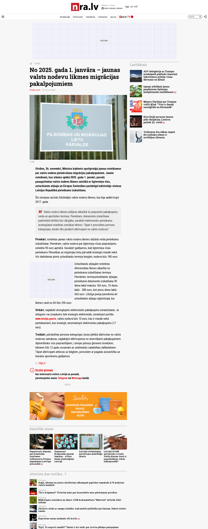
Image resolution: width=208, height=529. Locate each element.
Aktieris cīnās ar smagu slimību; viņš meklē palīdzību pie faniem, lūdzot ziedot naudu (82, 509)
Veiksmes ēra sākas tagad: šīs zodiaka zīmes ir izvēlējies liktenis (159, 134)
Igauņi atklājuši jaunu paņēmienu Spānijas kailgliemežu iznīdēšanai (158, 89)
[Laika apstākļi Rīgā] (131, 7)
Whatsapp (77, 378)
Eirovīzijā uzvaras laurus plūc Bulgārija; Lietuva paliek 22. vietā (158, 119)
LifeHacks (102, 17)
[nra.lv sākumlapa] (85, 7)
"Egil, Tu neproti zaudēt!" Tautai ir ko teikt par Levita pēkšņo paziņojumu (78, 527)
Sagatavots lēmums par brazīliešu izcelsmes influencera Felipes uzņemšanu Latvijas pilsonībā (40, 457)
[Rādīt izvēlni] (3, 17)
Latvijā (37, 63)
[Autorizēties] (205, 17)
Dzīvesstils (78, 17)
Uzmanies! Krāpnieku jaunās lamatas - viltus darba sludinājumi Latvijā (64, 456)
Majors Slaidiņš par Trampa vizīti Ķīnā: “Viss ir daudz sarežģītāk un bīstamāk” (159, 104)
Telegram (62, 378)
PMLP (40, 363)
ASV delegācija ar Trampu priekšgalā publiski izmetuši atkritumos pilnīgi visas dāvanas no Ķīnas (160, 75)
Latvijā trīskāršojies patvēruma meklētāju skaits (90, 454)
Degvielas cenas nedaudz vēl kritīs (57, 518)
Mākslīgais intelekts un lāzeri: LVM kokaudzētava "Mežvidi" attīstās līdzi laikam (79, 501)
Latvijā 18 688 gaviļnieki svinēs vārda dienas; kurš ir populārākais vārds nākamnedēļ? (115, 456)
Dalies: (68, 384)
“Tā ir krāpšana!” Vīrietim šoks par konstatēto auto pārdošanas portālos (77, 492)
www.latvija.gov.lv (45, 318)
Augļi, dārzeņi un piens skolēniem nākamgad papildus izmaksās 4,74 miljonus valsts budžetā (81, 483)
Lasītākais (138, 64)
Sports (113, 17)
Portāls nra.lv (35, 90)
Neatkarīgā (65, 17)
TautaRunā (90, 17)
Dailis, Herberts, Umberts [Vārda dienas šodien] (111, 8)
